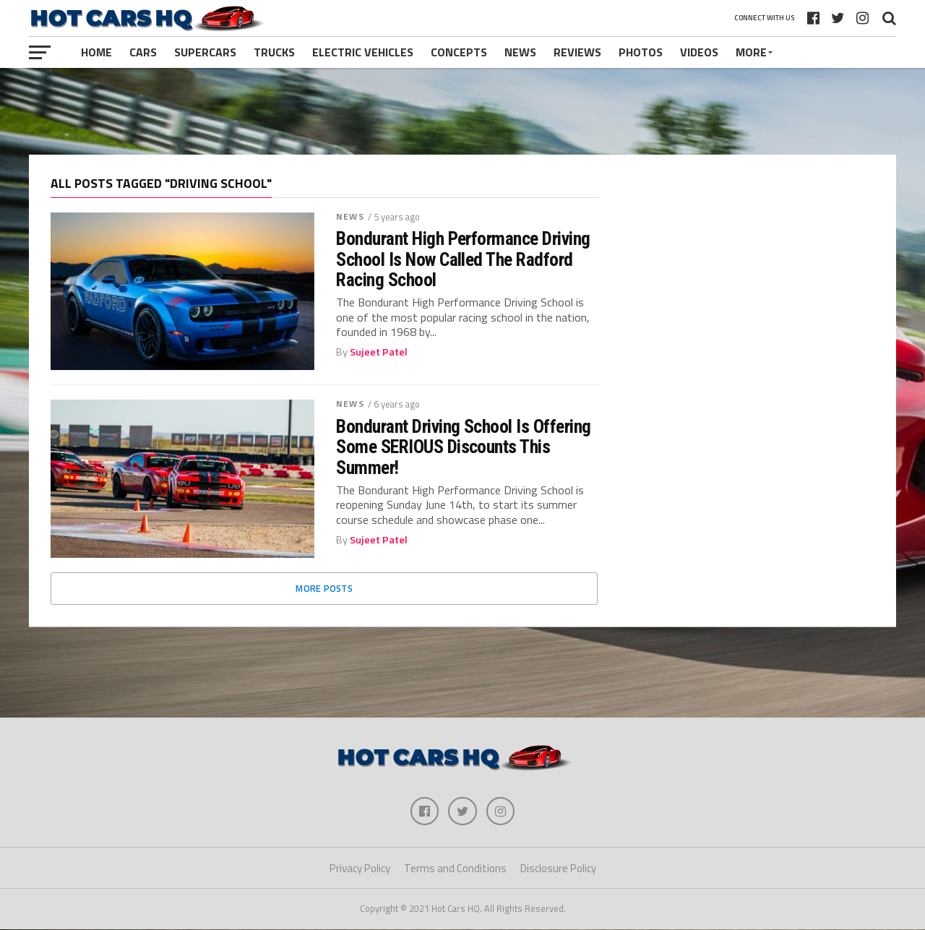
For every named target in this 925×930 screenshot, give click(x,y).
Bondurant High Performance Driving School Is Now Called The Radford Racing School (463, 258)
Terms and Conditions (455, 869)
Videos (699, 52)
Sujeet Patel (379, 352)
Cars (143, 52)
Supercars (205, 52)
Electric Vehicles (362, 52)
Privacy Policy (360, 869)
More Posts (324, 588)
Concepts (459, 52)
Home (96, 52)
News (520, 52)
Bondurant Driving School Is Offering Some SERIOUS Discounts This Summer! (463, 446)
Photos (641, 52)
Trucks (274, 52)
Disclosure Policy (558, 869)
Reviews (577, 52)
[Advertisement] (462, 111)
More (751, 52)
